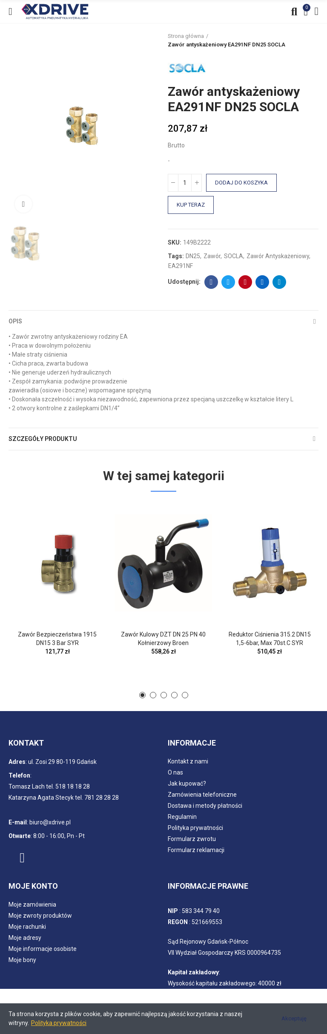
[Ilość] (185, 183)
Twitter (228, 282)
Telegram (279, 282)
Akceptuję (294, 1018)
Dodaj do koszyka (241, 182)
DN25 (193, 256)
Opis (15, 321)
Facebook (211, 282)
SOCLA (233, 256)
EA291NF (180, 265)
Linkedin (262, 282)
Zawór (212, 256)
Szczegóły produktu (43, 438)
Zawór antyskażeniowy (278, 256)
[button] (142, 695)
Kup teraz (191, 205)
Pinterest (245, 282)
